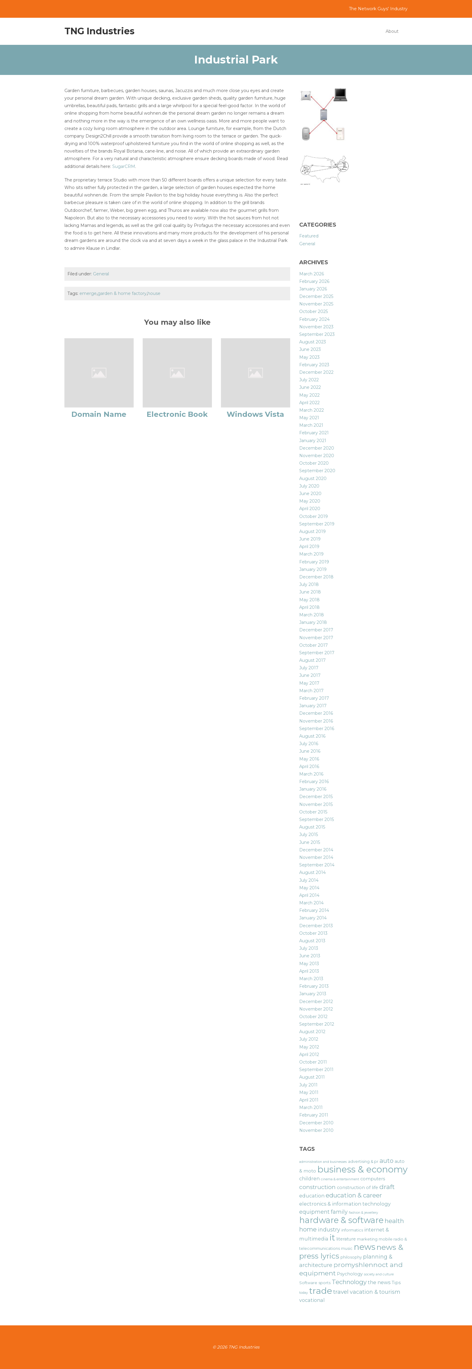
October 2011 (313, 1062)
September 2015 (316, 819)
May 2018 (309, 599)
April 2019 (309, 546)
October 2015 (313, 812)
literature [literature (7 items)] (346, 1239)
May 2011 (308, 1092)
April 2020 (309, 508)
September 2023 (317, 334)
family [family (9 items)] (339, 1212)
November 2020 (316, 455)
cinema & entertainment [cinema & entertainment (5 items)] (340, 1179)
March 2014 (311, 903)
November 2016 (316, 721)
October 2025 (313, 311)
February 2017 (314, 698)
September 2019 (316, 524)
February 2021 (314, 432)
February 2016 (314, 781)
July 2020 (309, 486)
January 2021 (312, 440)
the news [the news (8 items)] (379, 1282)
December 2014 (316, 850)
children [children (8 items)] (309, 1178)
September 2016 (316, 728)
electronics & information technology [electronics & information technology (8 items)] (345, 1204)
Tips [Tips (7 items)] (396, 1282)
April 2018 (309, 607)
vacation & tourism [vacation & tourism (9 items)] (375, 1292)
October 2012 (313, 1016)
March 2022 (311, 410)
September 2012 (316, 1024)
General (101, 274)
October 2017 (313, 645)
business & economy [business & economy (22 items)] (362, 1169)
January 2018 (313, 622)
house (154, 293)
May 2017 (309, 683)
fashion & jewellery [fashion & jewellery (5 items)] (363, 1213)
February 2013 (314, 986)
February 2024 (314, 319)
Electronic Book (177, 414)
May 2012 (309, 1047)
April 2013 (309, 971)
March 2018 (311, 615)
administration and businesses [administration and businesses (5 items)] (323, 1162)
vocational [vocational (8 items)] (312, 1300)
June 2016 (309, 751)
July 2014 (308, 880)
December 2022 (316, 372)
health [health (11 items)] (394, 1221)
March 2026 (311, 274)
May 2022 (309, 395)
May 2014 (309, 887)
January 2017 (313, 705)
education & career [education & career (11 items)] (354, 1195)
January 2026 (313, 289)
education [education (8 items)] (311, 1196)
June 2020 (310, 493)
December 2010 (316, 1123)
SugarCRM (123, 166)
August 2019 (312, 531)
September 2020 (317, 470)
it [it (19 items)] (332, 1237)
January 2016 (312, 789)
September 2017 (316, 652)
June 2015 (309, 842)
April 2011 (308, 1100)
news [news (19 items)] (364, 1247)
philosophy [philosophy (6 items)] (351, 1257)
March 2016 (311, 774)
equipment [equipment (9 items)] (314, 1212)
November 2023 (316, 327)
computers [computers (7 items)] (372, 1179)
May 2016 (309, 759)
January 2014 (313, 918)
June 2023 (310, 349)
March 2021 (311, 425)
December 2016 (316, 713)
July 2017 (308, 668)
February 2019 (314, 562)
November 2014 (316, 857)
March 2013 (311, 978)
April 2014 (309, 895)
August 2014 (312, 872)
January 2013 (312, 993)
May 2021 (309, 417)
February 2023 (314, 364)
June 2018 (310, 592)
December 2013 (316, 925)
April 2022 (309, 402)
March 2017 (311, 690)
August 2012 (312, 1031)
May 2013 (309, 963)
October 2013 (313, 933)
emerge (88, 293)
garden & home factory (122, 293)
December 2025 (316, 296)
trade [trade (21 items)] (320, 1290)
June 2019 (310, 539)
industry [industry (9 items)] (329, 1229)
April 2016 (309, 766)
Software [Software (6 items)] (308, 1283)
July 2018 (309, 584)
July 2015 (308, 834)
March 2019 (311, 554)
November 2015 (316, 804)
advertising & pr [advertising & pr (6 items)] (363, 1161)
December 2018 (316, 577)
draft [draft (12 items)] (387, 1187)
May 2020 (309, 501)
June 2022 (310, 387)
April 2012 (309, 1054)
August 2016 (312, 736)
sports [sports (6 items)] (324, 1283)
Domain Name (98, 414)
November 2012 (316, 1009)
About (392, 31)
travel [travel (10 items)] (341, 1291)
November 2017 (316, 637)
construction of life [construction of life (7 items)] (357, 1187)
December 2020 (316, 448)
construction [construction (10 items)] (317, 1187)
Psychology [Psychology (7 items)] (350, 1274)
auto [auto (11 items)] (386, 1160)
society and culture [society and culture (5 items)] (379, 1274)
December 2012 (316, 1001)
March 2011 (311, 1107)
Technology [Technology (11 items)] (349, 1282)
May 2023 (309, 357)
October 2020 (314, 463)
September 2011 (316, 1069)
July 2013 (308, 948)
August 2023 (312, 342)
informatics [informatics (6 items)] (352, 1230)
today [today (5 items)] (303, 1293)
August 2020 (313, 478)
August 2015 (312, 827)
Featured (308, 236)
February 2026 (314, 281)
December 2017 (316, 630)
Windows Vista (255, 414)
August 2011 (312, 1077)
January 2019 (313, 569)
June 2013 (309, 956)
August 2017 (312, 660)
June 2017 (310, 675)
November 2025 (316, 304)
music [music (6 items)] (346, 1248)
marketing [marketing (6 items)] (367, 1239)
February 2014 (314, 910)
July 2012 (308, 1039)
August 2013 (312, 940)
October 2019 (313, 516)
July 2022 (309, 380)
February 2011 (313, 1115)
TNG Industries (99, 31)
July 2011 (308, 1085)
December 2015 (316, 796)
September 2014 (316, 865)
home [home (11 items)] (308, 1229)
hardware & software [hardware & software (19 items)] (341, 1220)
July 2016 (308, 743)
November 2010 (316, 1130)
